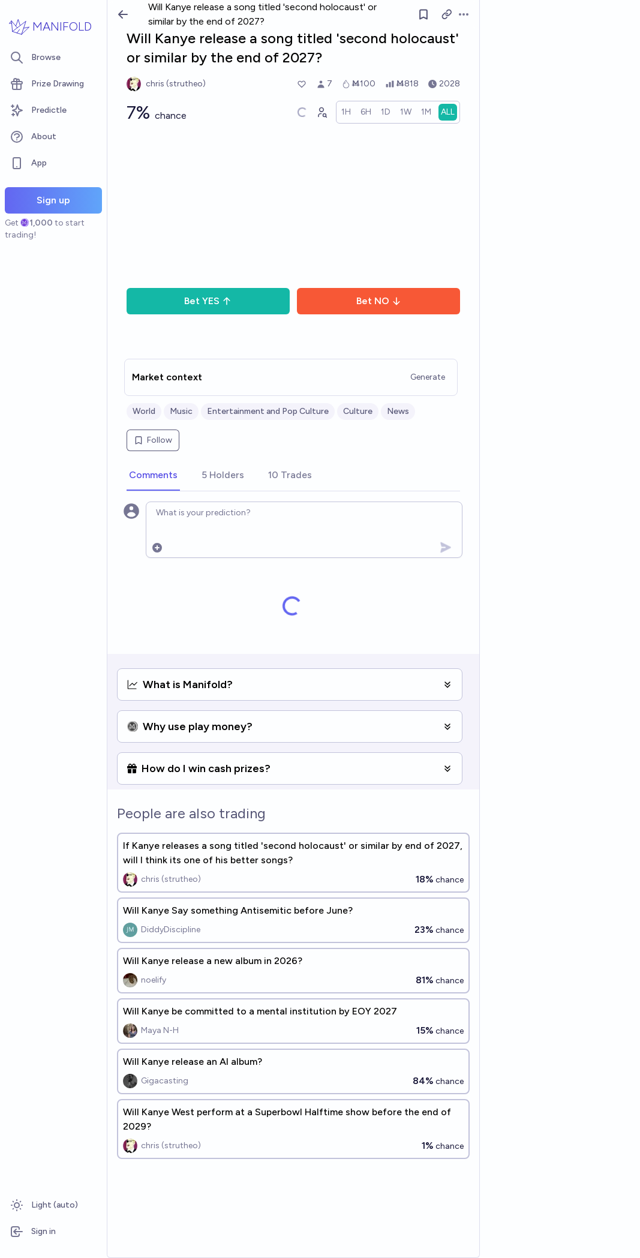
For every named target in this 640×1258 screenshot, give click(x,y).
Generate (427, 377)
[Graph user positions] (321, 112)
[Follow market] (423, 14)
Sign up (53, 200)
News (398, 411)
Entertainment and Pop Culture (268, 411)
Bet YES (208, 301)
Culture (357, 411)
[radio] (346, 112)
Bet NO (378, 301)
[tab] (153, 476)
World (144, 411)
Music (181, 411)
